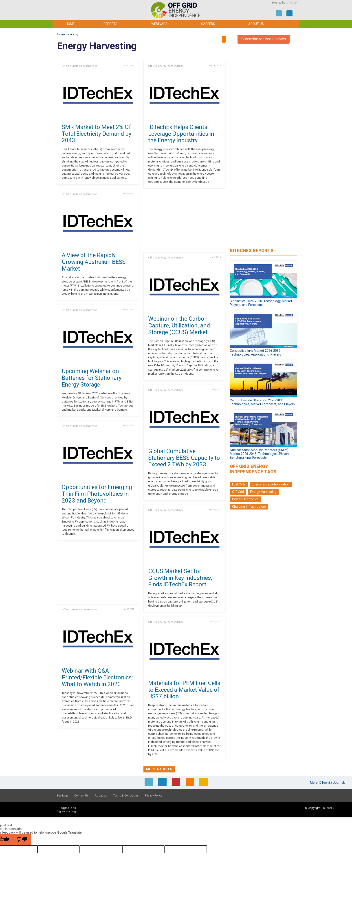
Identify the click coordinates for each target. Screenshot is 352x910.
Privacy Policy (153, 795)
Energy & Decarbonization (271, 484)
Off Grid (238, 492)
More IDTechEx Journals (328, 783)
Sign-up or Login (67, 811)
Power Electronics (245, 499)
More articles (159, 769)
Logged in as (67, 808)
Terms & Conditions (126, 795)
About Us (256, 24)
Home (70, 24)
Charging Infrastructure (249, 507)
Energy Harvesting (68, 34)
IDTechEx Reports (251, 250)
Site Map (62, 795)
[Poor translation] (22, 839)
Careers (208, 24)
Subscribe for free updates (263, 39)
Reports (110, 24)
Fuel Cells (239, 484)
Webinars (159, 24)
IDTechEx (291, 2)
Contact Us (81, 795)
